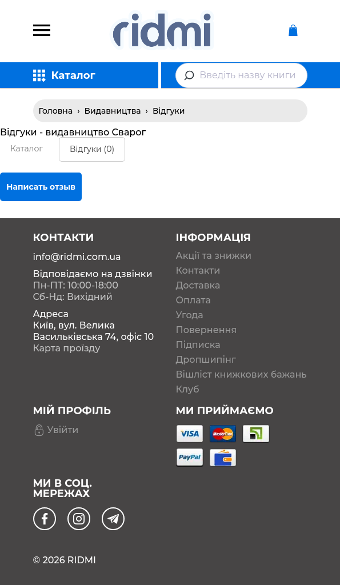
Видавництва (113, 111)
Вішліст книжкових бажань (241, 374)
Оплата (193, 300)
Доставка (198, 285)
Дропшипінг (206, 359)
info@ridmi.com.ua (77, 256)
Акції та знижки (214, 256)
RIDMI (81, 560)
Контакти (198, 270)
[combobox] (241, 75)
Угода (189, 315)
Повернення (206, 330)
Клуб (187, 389)
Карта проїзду (67, 348)
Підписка (198, 345)
